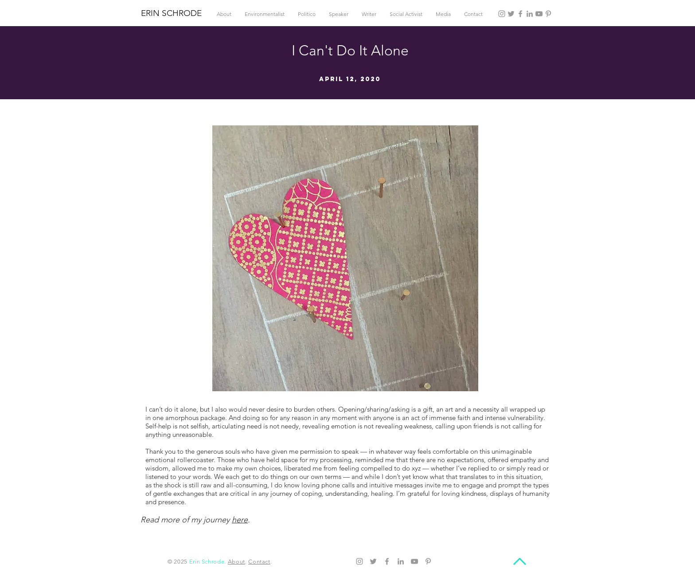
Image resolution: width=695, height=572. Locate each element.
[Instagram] (501, 13)
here (240, 520)
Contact (259, 561)
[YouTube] (539, 13)
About (236, 561)
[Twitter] (511, 13)
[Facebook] (520, 13)
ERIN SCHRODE (171, 13)
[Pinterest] (548, 13)
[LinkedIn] (529, 13)
